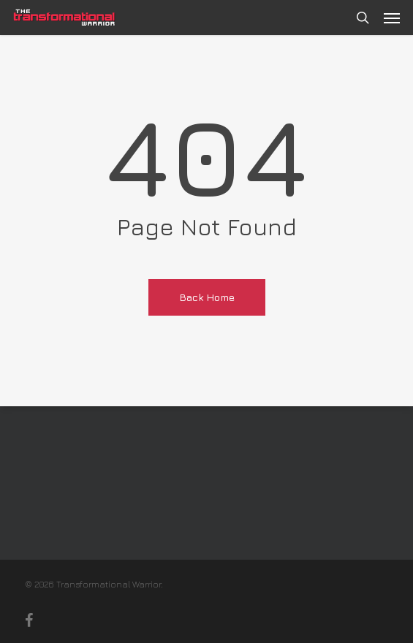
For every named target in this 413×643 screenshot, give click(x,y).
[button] (392, 17)
